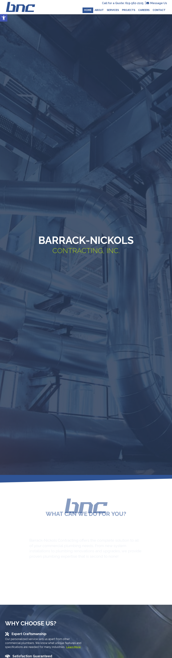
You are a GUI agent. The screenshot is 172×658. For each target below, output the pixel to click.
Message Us (156, 3)
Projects (128, 10)
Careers (144, 10)
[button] (3, 18)
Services (113, 10)
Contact (159, 10)
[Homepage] (20, 12)
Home (88, 10)
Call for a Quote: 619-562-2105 (122, 3)
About (99, 10)
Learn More (73, 647)
